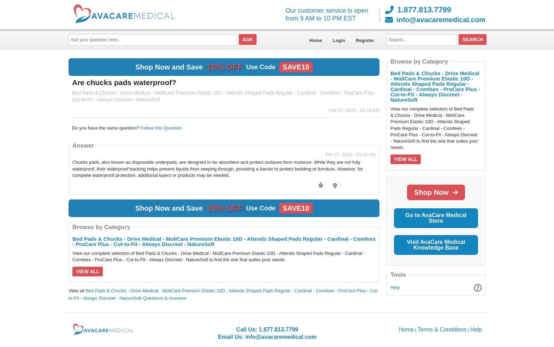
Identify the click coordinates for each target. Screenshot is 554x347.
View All (87, 271)
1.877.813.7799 (418, 10)
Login (339, 40)
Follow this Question (161, 128)
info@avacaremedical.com (435, 20)
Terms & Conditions (442, 330)
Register (365, 40)
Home (315, 40)
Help (395, 287)
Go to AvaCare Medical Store (435, 218)
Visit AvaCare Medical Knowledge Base (436, 245)
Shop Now (436, 192)
